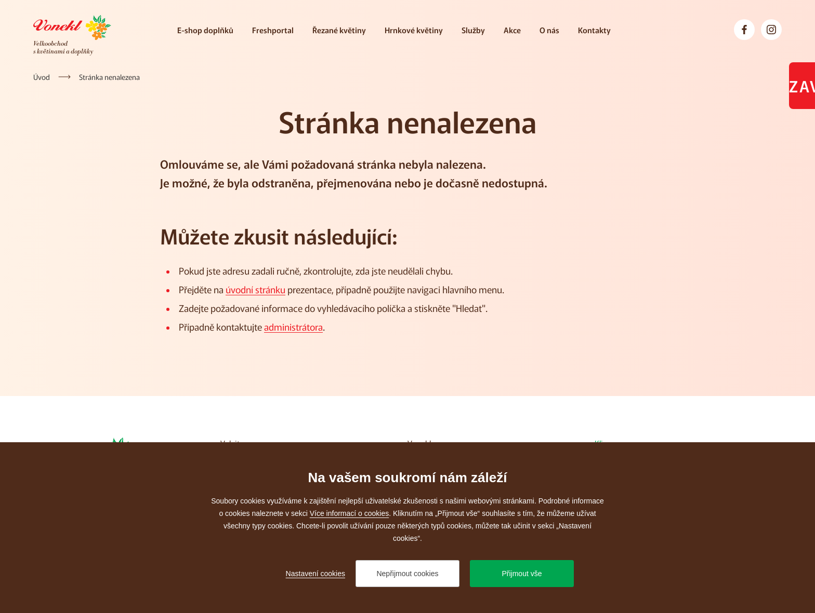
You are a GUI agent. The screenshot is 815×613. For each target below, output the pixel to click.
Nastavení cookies (315, 573)
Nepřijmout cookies (407, 573)
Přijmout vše (522, 573)
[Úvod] (41, 77)
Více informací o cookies (349, 513)
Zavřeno (802, 85)
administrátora (293, 326)
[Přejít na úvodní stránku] (72, 35)
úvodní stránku (255, 289)
